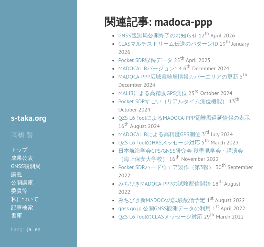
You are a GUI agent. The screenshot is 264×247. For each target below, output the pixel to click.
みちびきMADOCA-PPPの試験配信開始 (164, 183)
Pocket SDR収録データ (145, 60)
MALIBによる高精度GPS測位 (152, 93)
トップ (19, 149)
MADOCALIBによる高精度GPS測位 (159, 134)
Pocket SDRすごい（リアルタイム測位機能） (173, 101)
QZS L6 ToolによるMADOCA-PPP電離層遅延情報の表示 (184, 117)
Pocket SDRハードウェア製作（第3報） (166, 167)
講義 (16, 174)
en (38, 229)
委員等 (19, 190)
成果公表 (22, 157)
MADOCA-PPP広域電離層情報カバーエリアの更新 (178, 76)
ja (29, 229)
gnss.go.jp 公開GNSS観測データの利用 (164, 208)
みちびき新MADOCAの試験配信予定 (161, 200)
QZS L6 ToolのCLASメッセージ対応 (160, 216)
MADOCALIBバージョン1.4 (150, 68)
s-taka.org (28, 118)
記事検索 (22, 207)
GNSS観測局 (26, 166)
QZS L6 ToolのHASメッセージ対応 (159, 142)
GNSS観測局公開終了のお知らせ (157, 35)
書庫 (16, 215)
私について (24, 199)
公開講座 (22, 182)
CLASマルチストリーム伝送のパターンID (168, 43)
